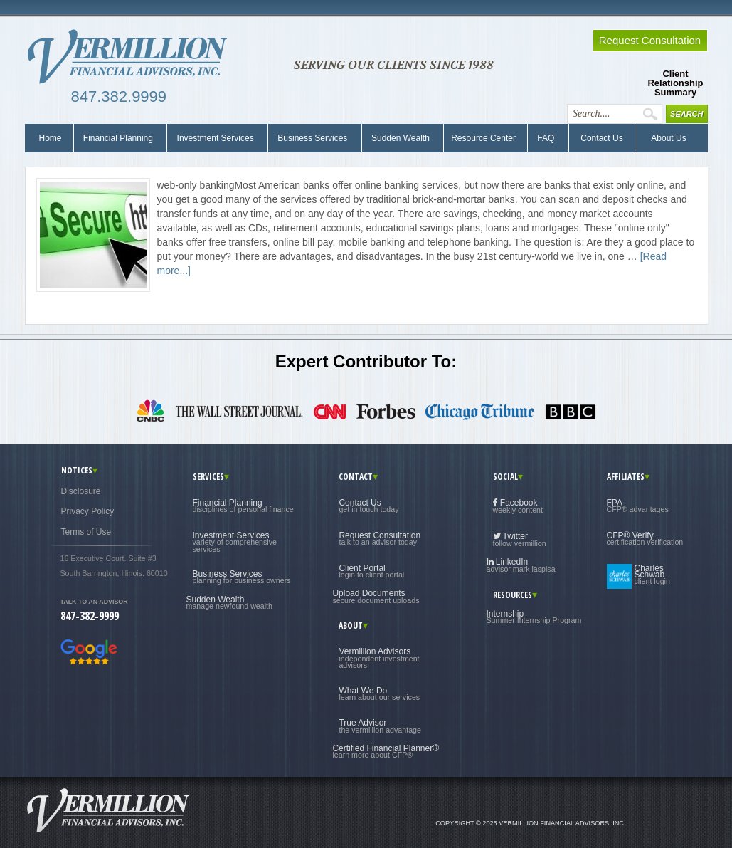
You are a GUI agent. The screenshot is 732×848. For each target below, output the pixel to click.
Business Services (312, 138)
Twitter (519, 539)
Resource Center (483, 138)
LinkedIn (521, 565)
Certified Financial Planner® (385, 751)
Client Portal (371, 571)
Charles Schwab (652, 575)
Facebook (518, 506)
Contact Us (600, 138)
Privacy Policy (88, 511)
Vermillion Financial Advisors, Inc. (131, 56)
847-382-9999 (89, 616)
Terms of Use (86, 532)
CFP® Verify (645, 538)
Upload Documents (375, 596)
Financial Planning (118, 138)
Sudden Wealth (401, 138)
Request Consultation (379, 538)
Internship (534, 616)
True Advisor (380, 725)
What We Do (379, 693)
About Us (665, 138)
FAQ (546, 138)
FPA (638, 505)
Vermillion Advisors (379, 658)
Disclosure (81, 491)
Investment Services (215, 138)
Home (50, 138)
